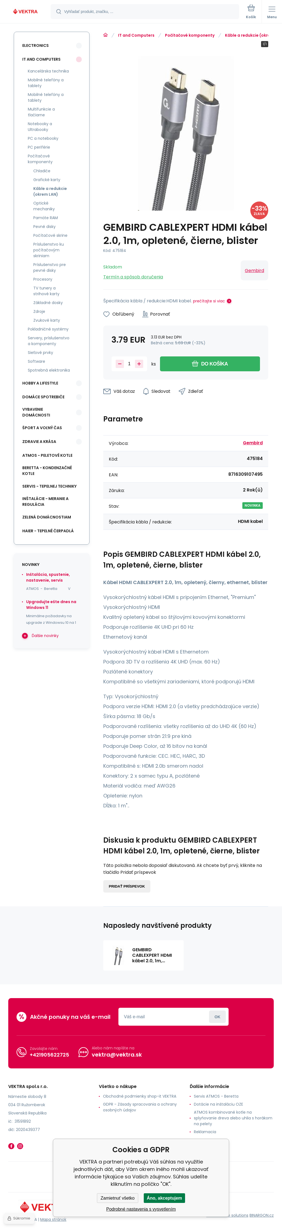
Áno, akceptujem (164, 1198)
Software (36, 361)
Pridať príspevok (127, 886)
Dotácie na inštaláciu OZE (218, 1104)
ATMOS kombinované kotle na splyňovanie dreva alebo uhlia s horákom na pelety (233, 1118)
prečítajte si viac (209, 301)
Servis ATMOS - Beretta (216, 1096)
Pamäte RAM (45, 218)
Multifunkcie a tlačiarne (41, 112)
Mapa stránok (53, 1219)
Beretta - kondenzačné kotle (47, 470)
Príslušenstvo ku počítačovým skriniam (48, 250)
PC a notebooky (43, 138)
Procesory (42, 279)
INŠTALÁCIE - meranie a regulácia (45, 501)
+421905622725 (49, 1054)
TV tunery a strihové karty (46, 291)
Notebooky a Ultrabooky (40, 126)
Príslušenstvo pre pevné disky (49, 267)
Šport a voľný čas (42, 428)
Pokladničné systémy (48, 329)
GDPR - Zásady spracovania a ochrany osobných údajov (140, 1107)
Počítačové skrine (50, 235)
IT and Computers (136, 35)
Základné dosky (48, 302)
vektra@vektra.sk (117, 1054)
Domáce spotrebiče (43, 397)
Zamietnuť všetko (117, 1198)
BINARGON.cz (262, 1215)
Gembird (254, 270)
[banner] (25, 12)
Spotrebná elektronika (49, 370)
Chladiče (41, 171)
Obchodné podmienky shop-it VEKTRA (139, 1096)
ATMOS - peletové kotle (47, 455)
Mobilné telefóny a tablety (46, 82)
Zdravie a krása (39, 441)
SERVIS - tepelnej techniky (49, 486)
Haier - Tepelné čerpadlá (48, 531)
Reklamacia (205, 1132)
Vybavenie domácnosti (36, 412)
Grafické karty (46, 179)
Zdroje (39, 311)
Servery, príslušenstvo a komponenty (48, 340)
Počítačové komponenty (190, 35)
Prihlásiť (217, 1017)
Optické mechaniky (44, 206)
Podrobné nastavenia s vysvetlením (141, 1209)
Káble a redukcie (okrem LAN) (50, 191)
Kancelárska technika (48, 71)
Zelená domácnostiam (46, 517)
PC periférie (39, 147)
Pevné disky (44, 226)
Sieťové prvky (40, 352)
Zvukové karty (46, 320)
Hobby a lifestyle (40, 383)
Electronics (35, 45)
